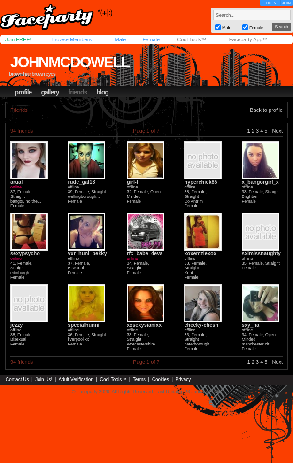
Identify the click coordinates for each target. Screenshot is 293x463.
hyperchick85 (200, 182)
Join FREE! (18, 39)
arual (16, 182)
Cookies (160, 379)
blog (102, 92)
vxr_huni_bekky (87, 253)
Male (120, 39)
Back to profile (266, 110)
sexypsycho (25, 253)
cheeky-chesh (201, 325)
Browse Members (71, 39)
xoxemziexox (200, 253)
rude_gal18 (81, 182)
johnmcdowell (69, 62)
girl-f (132, 182)
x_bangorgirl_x (260, 182)
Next (277, 130)
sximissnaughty (261, 253)
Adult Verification (75, 379)
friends (78, 92)
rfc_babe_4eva (144, 253)
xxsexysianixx (144, 325)
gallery (50, 92)
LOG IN (269, 3)
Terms (139, 379)
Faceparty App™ (248, 39)
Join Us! (43, 379)
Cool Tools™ (191, 39)
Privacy (183, 379)
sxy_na (250, 325)
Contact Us (17, 379)
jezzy (16, 325)
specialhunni (83, 325)
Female (151, 39)
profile (23, 92)
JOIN (286, 3)
